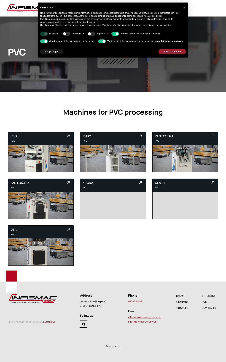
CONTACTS (209, 307)
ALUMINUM (208, 296)
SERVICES (182, 307)
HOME (179, 296)
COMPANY (182, 302)
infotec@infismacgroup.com (144, 317)
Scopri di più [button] (52, 51)
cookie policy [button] (155, 16)
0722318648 (135, 301)
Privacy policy (113, 346)
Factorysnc (49, 321)
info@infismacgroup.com (142, 321)
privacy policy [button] (131, 13)
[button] (184, 7)
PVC (204, 302)
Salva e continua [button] (172, 51)
